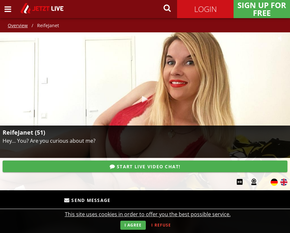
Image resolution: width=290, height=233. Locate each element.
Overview (18, 25)
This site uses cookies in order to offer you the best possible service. (148, 214)
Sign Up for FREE (261, 9)
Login (205, 9)
